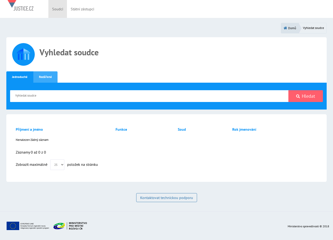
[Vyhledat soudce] (149, 96)
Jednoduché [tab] (19, 77)
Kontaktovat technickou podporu (166, 197)
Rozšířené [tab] (45, 77)
